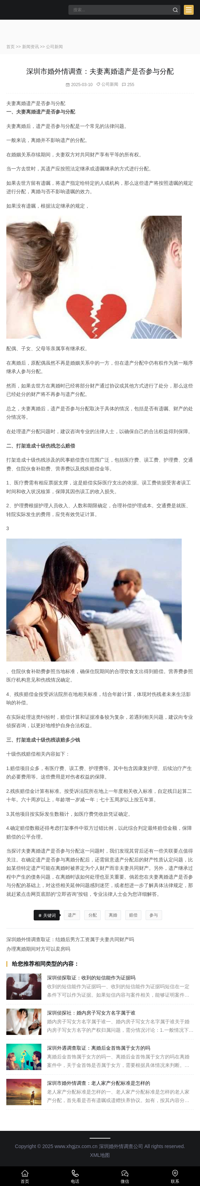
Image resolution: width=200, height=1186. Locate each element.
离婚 (113, 915)
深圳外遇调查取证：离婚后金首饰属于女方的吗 (98, 1048)
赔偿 (133, 915)
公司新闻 (54, 46)
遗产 (72, 915)
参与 (153, 915)
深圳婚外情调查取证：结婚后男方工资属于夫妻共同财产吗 (70, 939)
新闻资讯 (30, 46)
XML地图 (100, 1155)
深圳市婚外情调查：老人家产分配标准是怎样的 (98, 1083)
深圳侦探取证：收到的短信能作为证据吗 (91, 977)
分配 (92, 915)
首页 (10, 46)
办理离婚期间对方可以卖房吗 (38, 949)
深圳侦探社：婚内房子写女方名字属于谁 (91, 1013)
